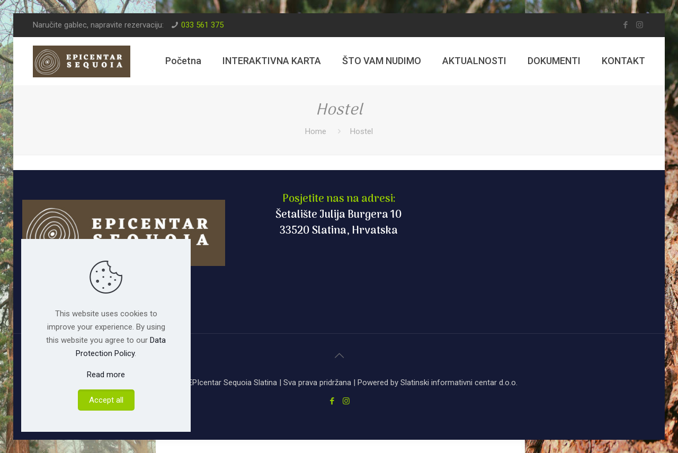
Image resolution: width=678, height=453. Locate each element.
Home (315, 131)
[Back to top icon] (339, 355)
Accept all (106, 400)
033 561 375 (202, 25)
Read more (106, 374)
